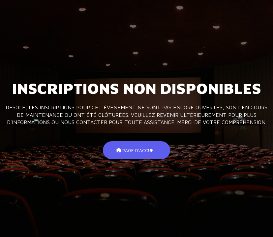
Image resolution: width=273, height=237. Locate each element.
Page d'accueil (136, 150)
